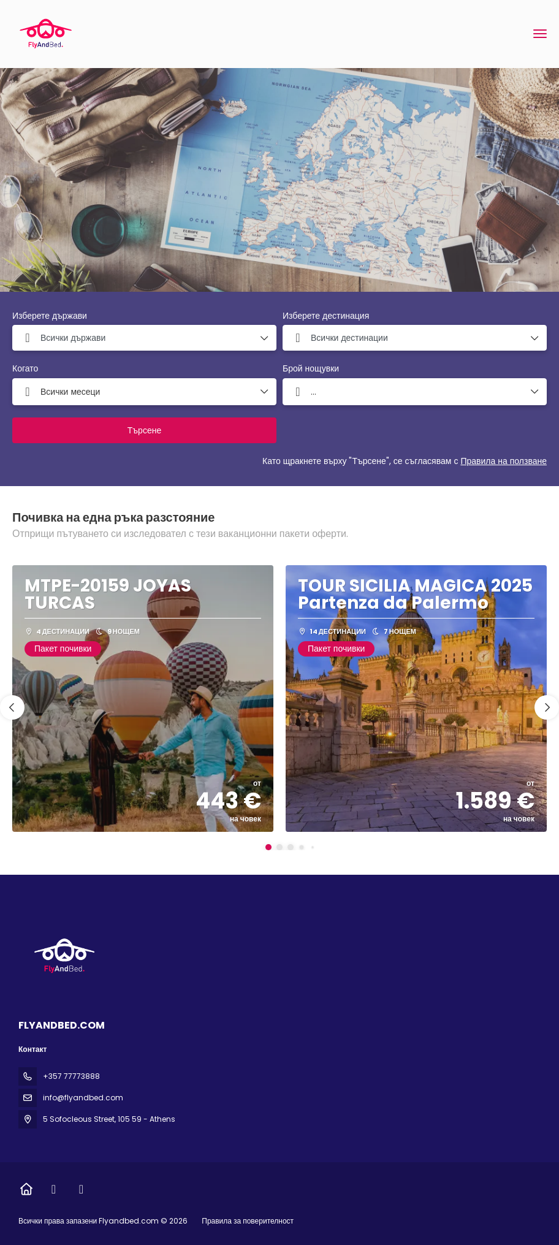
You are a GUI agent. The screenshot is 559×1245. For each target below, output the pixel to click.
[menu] (540, 34)
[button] (268, 847)
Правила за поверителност (248, 1221)
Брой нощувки (311, 369)
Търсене (144, 430)
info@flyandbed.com (83, 1097)
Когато (25, 369)
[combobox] (144, 338)
